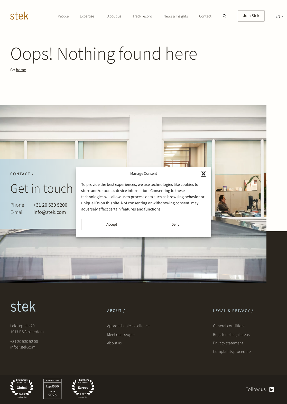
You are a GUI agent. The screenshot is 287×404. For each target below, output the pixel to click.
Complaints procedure (232, 351)
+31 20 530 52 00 (24, 341)
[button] (203, 173)
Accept (111, 224)
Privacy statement (228, 343)
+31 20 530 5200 (50, 205)
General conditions (229, 326)
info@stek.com (49, 212)
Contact (205, 16)
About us (114, 16)
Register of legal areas (231, 334)
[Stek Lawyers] (19, 16)
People (63, 16)
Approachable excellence (128, 326)
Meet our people (121, 334)
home (21, 70)
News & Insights (175, 16)
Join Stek (251, 16)
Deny (175, 224)
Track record (142, 16)
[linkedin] (272, 389)
